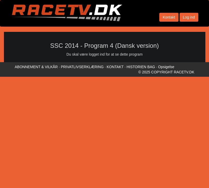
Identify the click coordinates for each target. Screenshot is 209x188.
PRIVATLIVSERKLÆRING (82, 67)
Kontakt (169, 17)
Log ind (189, 17)
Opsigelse (166, 67)
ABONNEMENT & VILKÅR (36, 67)
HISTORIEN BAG (140, 67)
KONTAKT (115, 67)
